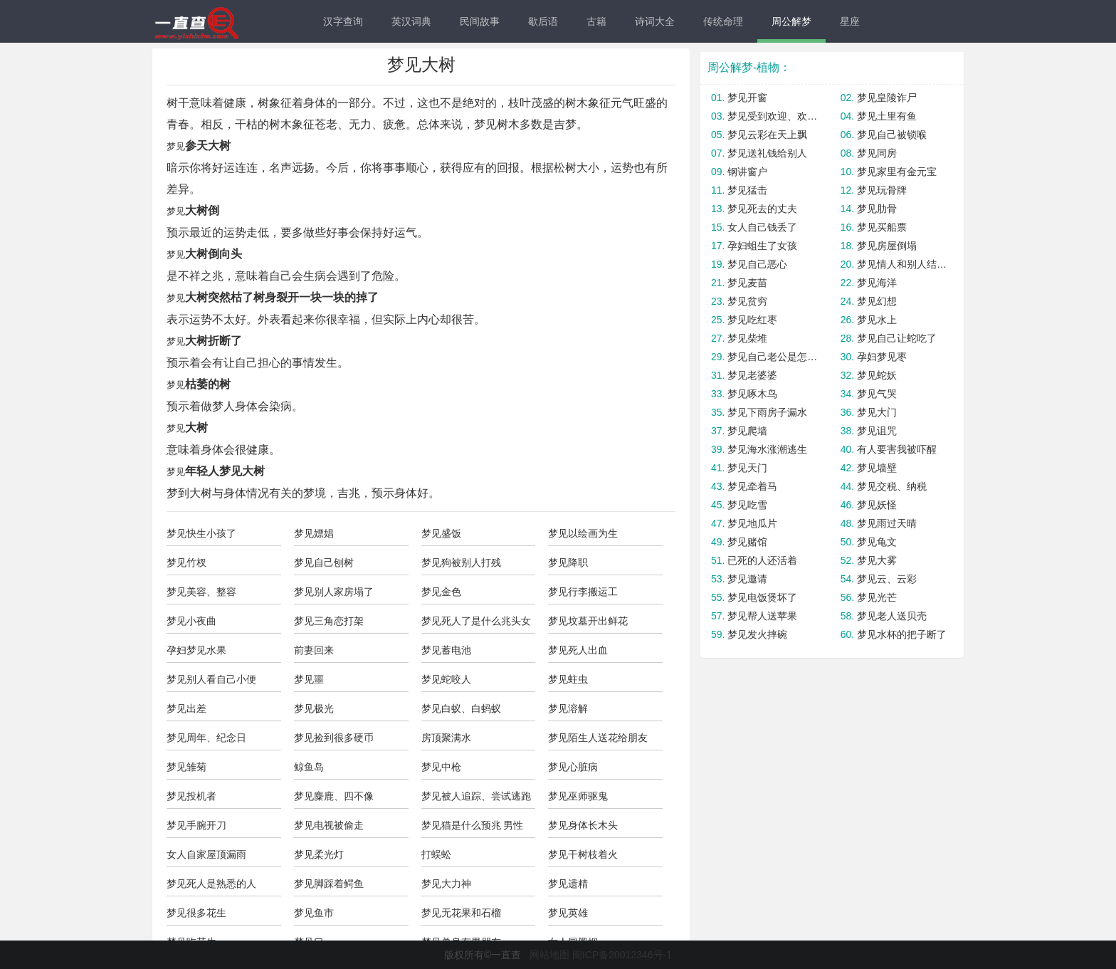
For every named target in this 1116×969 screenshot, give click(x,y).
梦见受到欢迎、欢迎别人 (773, 116)
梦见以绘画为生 (583, 533)
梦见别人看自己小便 (211, 679)
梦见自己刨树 (324, 562)
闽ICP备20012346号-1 (622, 954)
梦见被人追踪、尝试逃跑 (476, 796)
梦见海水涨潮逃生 (767, 449)
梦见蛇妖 (877, 375)
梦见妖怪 (877, 504)
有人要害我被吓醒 (897, 449)
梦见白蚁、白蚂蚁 (461, 708)
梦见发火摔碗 (757, 634)
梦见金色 (441, 591)
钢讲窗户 (747, 171)
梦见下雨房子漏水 (767, 412)
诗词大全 (655, 21)
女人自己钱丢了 (762, 227)
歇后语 (543, 21)
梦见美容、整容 (201, 591)
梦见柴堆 (747, 338)
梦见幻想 (877, 301)
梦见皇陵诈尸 (887, 97)
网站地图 (549, 954)
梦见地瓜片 (752, 523)
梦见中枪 (441, 766)
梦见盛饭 (441, 533)
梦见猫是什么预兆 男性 (472, 825)
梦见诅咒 (877, 430)
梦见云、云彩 (887, 579)
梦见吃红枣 (752, 319)
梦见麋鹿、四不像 (334, 796)
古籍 (596, 21)
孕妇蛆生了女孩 (762, 245)
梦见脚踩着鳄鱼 (329, 883)
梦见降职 (568, 562)
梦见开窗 (747, 97)
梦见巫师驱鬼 (578, 796)
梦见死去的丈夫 (762, 208)
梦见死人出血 (578, 650)
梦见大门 (877, 412)
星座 (850, 21)
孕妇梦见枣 (882, 356)
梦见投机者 (191, 796)
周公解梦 (791, 21)
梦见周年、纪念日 (206, 737)
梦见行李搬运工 (583, 591)
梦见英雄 (568, 912)
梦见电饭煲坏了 (762, 597)
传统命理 (723, 21)
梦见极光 (314, 708)
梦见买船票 (882, 227)
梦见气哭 (877, 393)
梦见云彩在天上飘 (767, 134)
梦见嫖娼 (314, 533)
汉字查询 (343, 21)
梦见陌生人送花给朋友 (598, 737)
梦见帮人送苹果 (762, 616)
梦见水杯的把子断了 (902, 634)
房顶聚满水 (446, 737)
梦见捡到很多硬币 (334, 737)
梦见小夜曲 (191, 621)
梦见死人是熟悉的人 (211, 883)
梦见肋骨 (877, 208)
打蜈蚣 (436, 854)
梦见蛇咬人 (446, 679)
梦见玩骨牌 (882, 190)
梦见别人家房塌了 (334, 591)
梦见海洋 (877, 282)
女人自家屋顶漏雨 (206, 854)
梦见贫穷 (747, 301)
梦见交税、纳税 (892, 486)
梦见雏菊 (186, 766)
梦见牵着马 (752, 486)
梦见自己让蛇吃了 (897, 338)
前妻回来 (314, 650)
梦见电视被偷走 (329, 825)
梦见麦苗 (747, 282)
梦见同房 (877, 153)
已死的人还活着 (762, 560)
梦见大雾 (877, 560)
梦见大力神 (446, 883)
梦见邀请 (747, 579)
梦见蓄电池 (446, 650)
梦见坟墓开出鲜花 (588, 621)
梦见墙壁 (877, 467)
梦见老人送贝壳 (892, 616)
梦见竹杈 (186, 562)
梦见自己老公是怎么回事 (773, 356)
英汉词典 (411, 21)
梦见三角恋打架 (329, 621)
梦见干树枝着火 (583, 854)
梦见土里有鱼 (887, 116)
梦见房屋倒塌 (887, 245)
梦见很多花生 (196, 912)
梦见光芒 (877, 597)
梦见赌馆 (747, 542)
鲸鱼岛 (309, 766)
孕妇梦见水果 (196, 650)
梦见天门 (747, 467)
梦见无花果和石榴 (461, 912)
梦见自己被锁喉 (892, 134)
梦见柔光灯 (319, 854)
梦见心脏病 (573, 766)
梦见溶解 (568, 708)
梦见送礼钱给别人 (767, 153)
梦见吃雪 (747, 504)
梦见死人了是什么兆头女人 (476, 624)
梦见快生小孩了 (201, 533)
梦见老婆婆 (752, 375)
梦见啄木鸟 (752, 393)
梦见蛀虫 (568, 679)
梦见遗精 (568, 883)
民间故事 (480, 21)
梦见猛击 (747, 190)
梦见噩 (309, 679)
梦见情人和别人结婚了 (903, 264)
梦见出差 (186, 708)
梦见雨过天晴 (887, 523)
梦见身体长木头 (583, 825)
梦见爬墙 (747, 430)
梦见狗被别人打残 (461, 562)
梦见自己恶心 (757, 264)
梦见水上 (877, 319)
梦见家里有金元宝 (897, 171)
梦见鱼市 (314, 912)
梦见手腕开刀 (196, 825)
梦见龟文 (877, 542)
